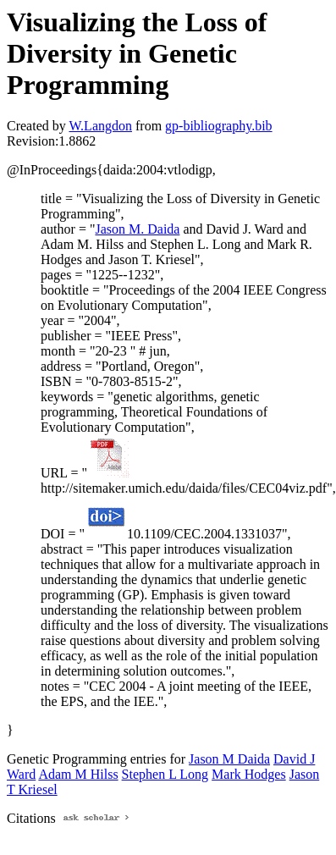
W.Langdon (100, 126)
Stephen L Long (165, 774)
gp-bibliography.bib (219, 126)
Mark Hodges (249, 774)
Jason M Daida (229, 759)
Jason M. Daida (137, 229)
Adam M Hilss (78, 774)
